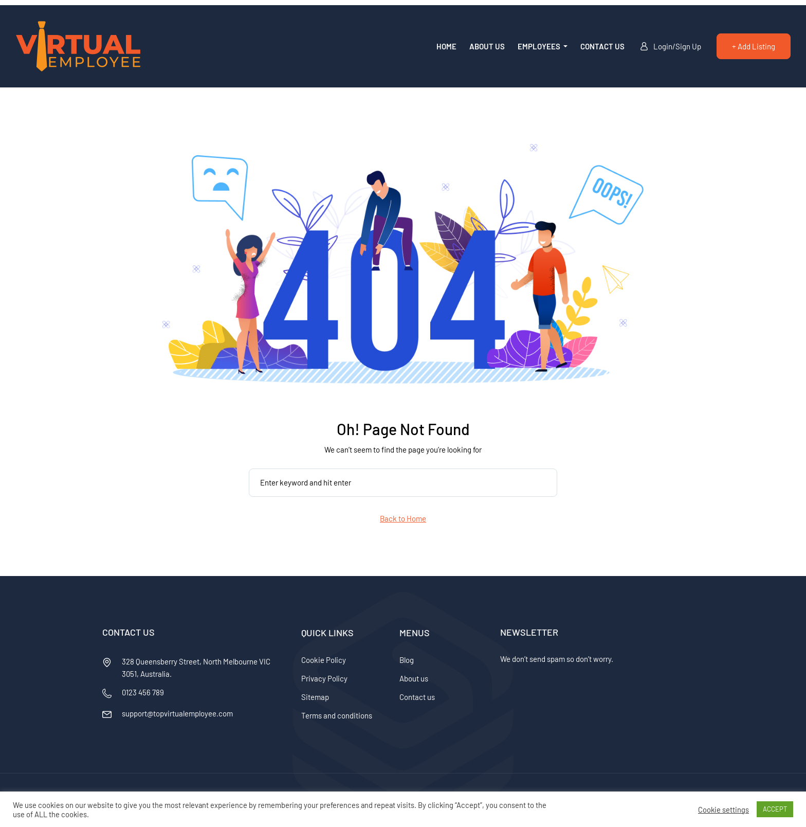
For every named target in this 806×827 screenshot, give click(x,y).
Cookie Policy (323, 659)
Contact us (602, 46)
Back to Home (403, 518)
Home (446, 46)
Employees (540, 46)
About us (487, 46)
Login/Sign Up (670, 46)
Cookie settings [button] (723, 809)
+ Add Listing (753, 46)
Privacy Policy (324, 678)
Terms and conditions (336, 715)
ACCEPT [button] (775, 809)
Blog (406, 659)
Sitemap (315, 697)
